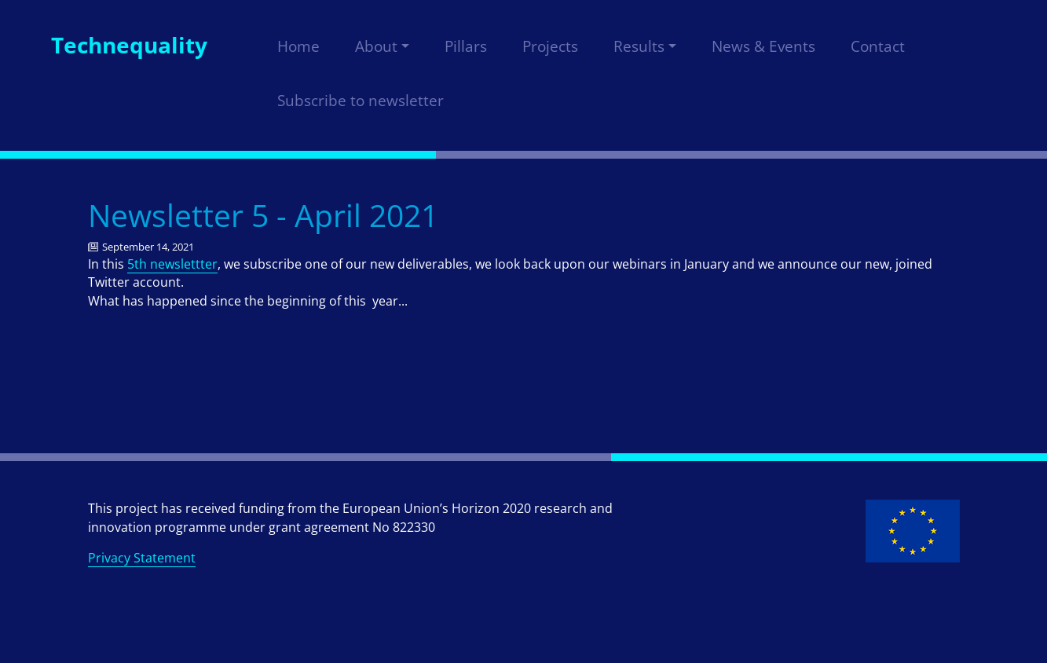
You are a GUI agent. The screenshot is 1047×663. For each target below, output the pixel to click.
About (376, 46)
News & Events (763, 46)
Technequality (129, 45)
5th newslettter (172, 264)
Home (298, 46)
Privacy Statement (142, 557)
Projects (550, 46)
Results (638, 46)
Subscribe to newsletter (360, 100)
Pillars (466, 46)
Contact (878, 46)
